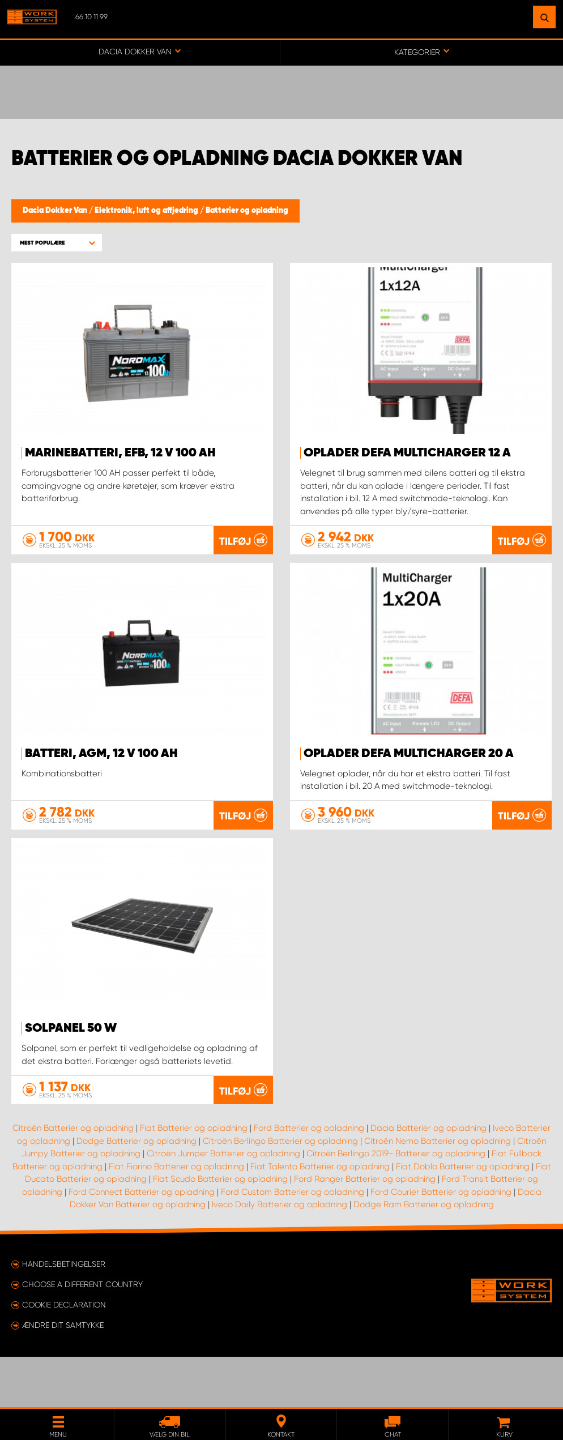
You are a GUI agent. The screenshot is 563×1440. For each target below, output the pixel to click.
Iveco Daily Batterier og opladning (279, 1255)
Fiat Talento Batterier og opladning (320, 1217)
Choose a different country (82, 1334)
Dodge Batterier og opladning (136, 1191)
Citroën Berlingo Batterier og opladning (280, 1191)
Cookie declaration (64, 1355)
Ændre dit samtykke (63, 1375)
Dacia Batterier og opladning (428, 1178)
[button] (56, 242)
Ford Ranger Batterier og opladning (365, 1229)
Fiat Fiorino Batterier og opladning (176, 1217)
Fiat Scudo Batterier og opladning (220, 1229)
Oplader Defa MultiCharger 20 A (409, 753)
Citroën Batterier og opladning (73, 1178)
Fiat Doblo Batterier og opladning (463, 1217)
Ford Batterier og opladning (309, 1178)
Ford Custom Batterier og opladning (292, 1242)
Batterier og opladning (247, 211)
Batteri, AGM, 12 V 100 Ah (101, 753)
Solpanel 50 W (71, 1053)
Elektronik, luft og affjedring (147, 211)
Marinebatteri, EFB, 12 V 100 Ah (120, 453)
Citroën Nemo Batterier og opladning (437, 1191)
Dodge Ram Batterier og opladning (423, 1255)
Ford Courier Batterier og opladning (440, 1242)
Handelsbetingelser (63, 1314)
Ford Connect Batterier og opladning (142, 1242)
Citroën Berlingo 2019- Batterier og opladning (395, 1204)
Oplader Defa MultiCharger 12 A (407, 453)
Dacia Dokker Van (56, 211)
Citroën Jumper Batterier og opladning (223, 1204)
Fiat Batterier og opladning (194, 1178)
